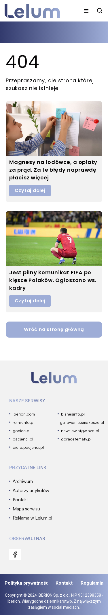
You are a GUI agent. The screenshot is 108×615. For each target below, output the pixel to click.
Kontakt (64, 583)
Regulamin (92, 583)
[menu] (86, 10)
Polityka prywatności (26, 583)
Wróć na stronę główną (54, 329)
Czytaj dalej (30, 190)
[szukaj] (99, 10)
